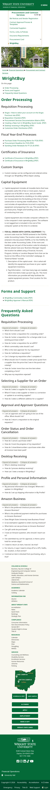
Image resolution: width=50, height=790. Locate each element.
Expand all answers (10, 328)
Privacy (17, 787)
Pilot (12, 644)
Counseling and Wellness (20, 655)
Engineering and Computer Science (23, 571)
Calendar (14, 637)
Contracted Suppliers (18, 28)
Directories (15, 640)
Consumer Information (19, 622)
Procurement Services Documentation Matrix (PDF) (25, 120)
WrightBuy (14, 43)
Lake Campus (16, 578)
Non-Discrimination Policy (20, 625)
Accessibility (22, 782)
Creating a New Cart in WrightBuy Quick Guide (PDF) (25, 123)
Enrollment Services (18, 659)
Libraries (14, 664)
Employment (25, 716)
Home (4, 70)
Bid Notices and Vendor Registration (24, 18)
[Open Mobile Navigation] (44, 5)
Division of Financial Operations (14, 7)
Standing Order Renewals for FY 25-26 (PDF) (22, 145)
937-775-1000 (25, 756)
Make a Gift (25, 722)
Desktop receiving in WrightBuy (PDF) (19, 125)
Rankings (14, 614)
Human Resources (17, 661)
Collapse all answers (28, 328)
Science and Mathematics (20, 584)
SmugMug (17, 646)
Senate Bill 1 (15, 627)
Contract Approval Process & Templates (21, 23)
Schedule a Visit (19, 696)
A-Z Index (25, 704)
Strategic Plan (16, 616)
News (13, 610)
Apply (25, 710)
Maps (13, 642)
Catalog (14, 593)
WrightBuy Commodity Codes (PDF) (18, 298)
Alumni (16, 599)
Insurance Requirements (19, 36)
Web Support (35, 787)
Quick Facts (15, 612)
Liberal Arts (15, 580)
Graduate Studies (17, 573)
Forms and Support (12, 90)
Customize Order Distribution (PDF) (18, 128)
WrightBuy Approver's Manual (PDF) (19, 300)
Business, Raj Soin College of (21, 569)
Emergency (7, 787)
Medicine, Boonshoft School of (21, 582)
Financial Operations (16, 70)
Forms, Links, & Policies (19, 32)
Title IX (13, 631)
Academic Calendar (18, 590)
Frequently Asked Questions (16, 93)
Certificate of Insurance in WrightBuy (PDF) (21, 158)
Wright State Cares (25, 727)
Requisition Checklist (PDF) (15, 118)
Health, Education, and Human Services (25, 575)
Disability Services (17, 657)
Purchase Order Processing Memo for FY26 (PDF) (24, 140)
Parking (14, 666)
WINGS (13, 649)
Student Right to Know (19, 629)
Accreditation (16, 607)
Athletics (17, 601)
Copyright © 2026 (8, 782)
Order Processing (11, 88)
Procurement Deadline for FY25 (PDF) (19, 143)
